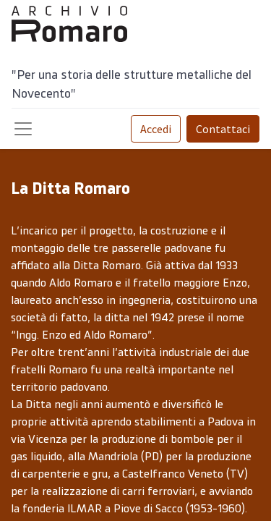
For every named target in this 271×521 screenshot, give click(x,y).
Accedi (155, 129)
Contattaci (223, 129)
